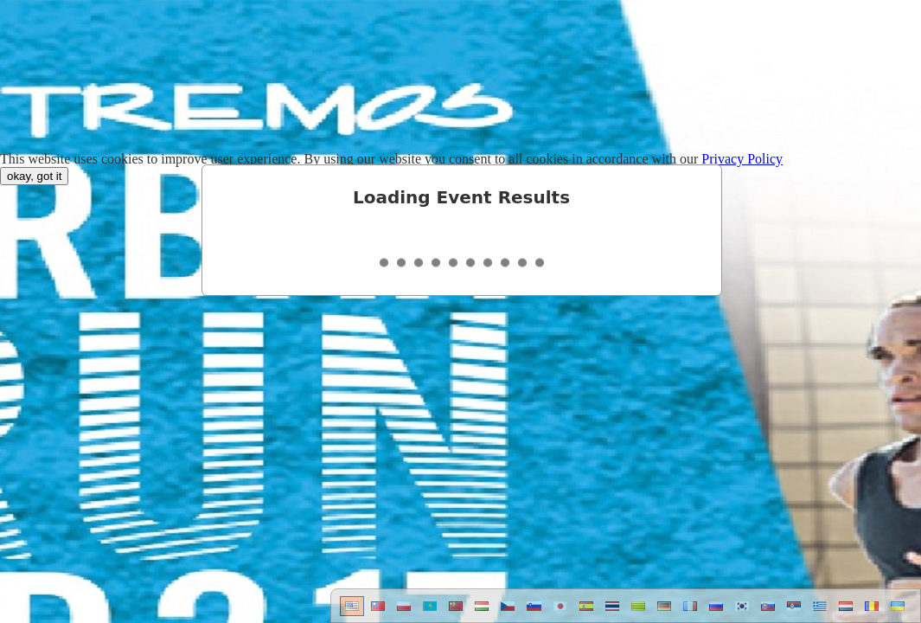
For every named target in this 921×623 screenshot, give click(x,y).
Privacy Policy (742, 158)
